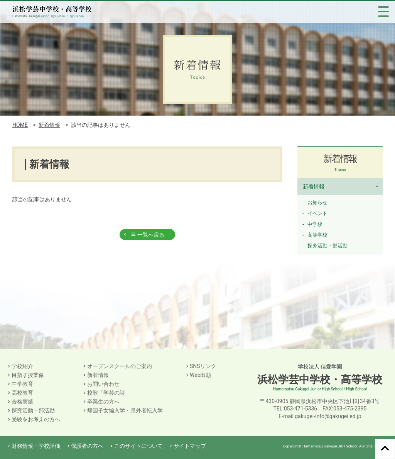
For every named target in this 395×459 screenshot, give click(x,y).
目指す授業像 (28, 375)
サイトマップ (190, 446)
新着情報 (49, 125)
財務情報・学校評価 (36, 446)
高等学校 (317, 235)
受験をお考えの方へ (36, 419)
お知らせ (317, 202)
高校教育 (22, 393)
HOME (20, 125)
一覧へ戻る (147, 235)
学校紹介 (22, 366)
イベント (317, 213)
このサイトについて (138, 446)
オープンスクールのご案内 (119, 366)
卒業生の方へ (103, 401)
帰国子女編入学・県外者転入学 (125, 410)
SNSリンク (203, 366)
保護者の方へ (87, 446)
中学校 (314, 224)
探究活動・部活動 (327, 246)
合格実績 (22, 401)
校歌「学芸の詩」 (108, 393)
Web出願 (200, 375)
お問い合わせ (103, 384)
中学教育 (22, 384)
